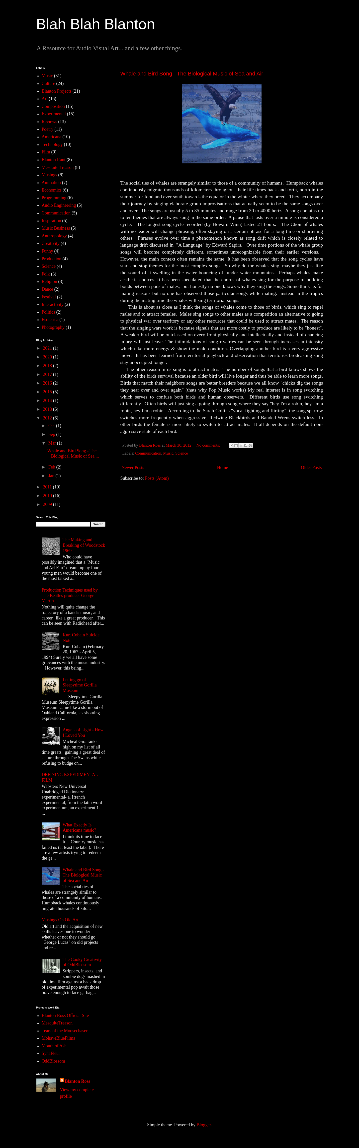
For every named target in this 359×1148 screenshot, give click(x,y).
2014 (48, 400)
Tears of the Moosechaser (65, 1030)
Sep (52, 434)
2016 (48, 383)
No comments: (208, 445)
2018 (48, 365)
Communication (148, 453)
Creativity (51, 243)
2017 (48, 374)
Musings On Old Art (60, 919)
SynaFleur (51, 1053)
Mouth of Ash (54, 1045)
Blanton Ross (77, 1081)
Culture (48, 83)
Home (222, 467)
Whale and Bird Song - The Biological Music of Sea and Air (191, 73)
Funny (47, 251)
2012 (48, 417)
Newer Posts (133, 467)
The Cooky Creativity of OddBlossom (82, 962)
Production (51, 258)
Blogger (203, 1124)
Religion (49, 281)
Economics (52, 190)
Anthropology (54, 235)
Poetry (47, 129)
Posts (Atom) (157, 478)
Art (45, 98)
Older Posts (311, 467)
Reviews (49, 121)
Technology (52, 144)
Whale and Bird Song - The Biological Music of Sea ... (73, 453)
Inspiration (51, 220)
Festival (49, 296)
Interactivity (53, 304)
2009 (48, 504)
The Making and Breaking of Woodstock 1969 (84, 545)
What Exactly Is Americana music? (79, 827)
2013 (48, 409)
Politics (48, 312)
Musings (49, 174)
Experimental (54, 113)
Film (46, 151)
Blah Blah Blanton (95, 24)
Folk (46, 273)
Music (168, 453)
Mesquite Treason (58, 167)
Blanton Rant (54, 159)
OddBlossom (53, 1061)
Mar (52, 443)
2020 (48, 356)
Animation (51, 182)
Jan (52, 475)
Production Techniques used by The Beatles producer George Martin (70, 595)
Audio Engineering (59, 205)
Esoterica (50, 319)
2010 (48, 495)
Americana (51, 136)
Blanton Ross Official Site (65, 1015)
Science (181, 453)
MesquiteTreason (57, 1022)
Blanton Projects (57, 91)
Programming (54, 197)
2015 (48, 391)
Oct (52, 425)
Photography (53, 327)
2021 (48, 348)
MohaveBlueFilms (58, 1038)
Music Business (56, 228)
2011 (48, 486)
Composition (53, 106)
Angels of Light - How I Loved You (83, 732)
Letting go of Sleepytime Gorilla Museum (79, 685)
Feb (52, 467)
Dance (47, 289)
